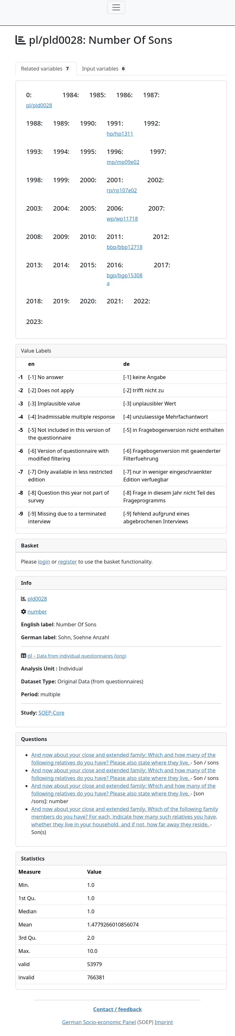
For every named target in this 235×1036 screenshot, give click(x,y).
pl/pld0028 (39, 105)
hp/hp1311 (120, 133)
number (37, 611)
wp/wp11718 (122, 218)
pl (76, 655)
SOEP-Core (51, 712)
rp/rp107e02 (122, 190)
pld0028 (37, 598)
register (67, 561)
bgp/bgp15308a (125, 279)
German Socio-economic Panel (99, 1022)
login (44, 561)
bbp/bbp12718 (125, 247)
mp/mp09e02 (123, 162)
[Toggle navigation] (116, 7)
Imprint (164, 1022)
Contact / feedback (117, 1009)
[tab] (46, 68)
